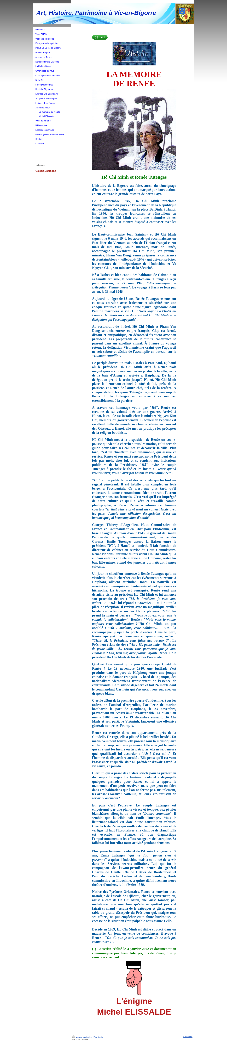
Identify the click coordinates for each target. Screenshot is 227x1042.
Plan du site (98, 1037)
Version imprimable (82, 1037)
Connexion (188, 1036)
